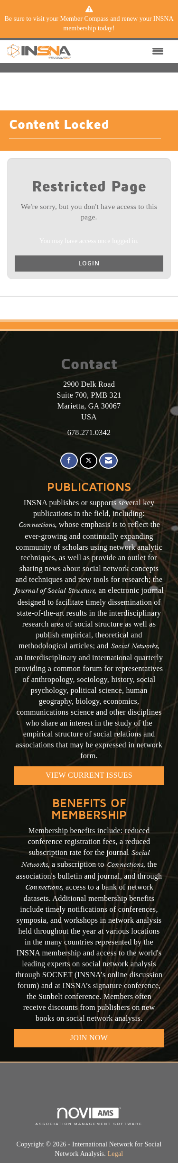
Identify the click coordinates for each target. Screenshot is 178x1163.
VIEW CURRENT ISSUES (89, 775)
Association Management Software (88, 1117)
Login (89, 263)
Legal (115, 1153)
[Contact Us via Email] (108, 461)
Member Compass (84, 18)
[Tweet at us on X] (88, 461)
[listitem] (89, 23)
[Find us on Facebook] (69, 461)
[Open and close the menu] (119, 51)
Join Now (89, 1038)
